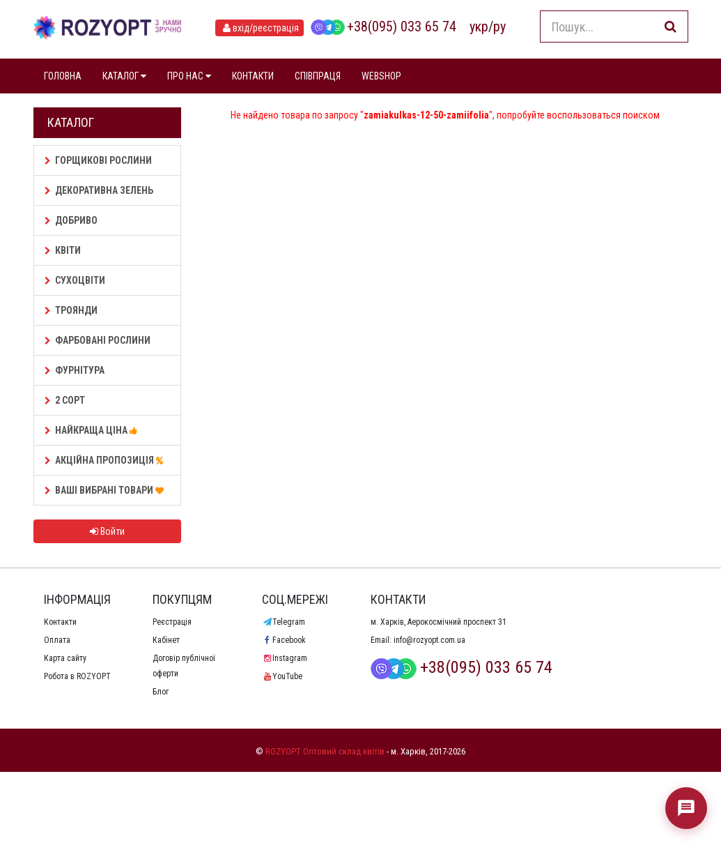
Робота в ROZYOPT (77, 676)
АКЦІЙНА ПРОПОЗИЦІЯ (106, 460)
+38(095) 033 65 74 (383, 26)
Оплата (57, 640)
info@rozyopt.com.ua (429, 640)
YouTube (282, 676)
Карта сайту (65, 658)
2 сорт (65, 400)
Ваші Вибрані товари (106, 490)
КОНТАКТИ (253, 76)
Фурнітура (74, 370)
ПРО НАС (189, 76)
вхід (259, 27)
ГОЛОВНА (63, 76)
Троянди (71, 310)
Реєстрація (172, 622)
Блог (161, 692)
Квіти (63, 250)
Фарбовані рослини (97, 340)
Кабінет (166, 640)
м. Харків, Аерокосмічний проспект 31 (438, 622)
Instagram (284, 658)
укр (479, 26)
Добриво (71, 220)
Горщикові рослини (98, 160)
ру (499, 26)
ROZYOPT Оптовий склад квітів (325, 751)
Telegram (283, 622)
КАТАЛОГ (124, 76)
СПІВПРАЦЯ (318, 76)
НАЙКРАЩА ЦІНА (93, 430)
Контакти (60, 622)
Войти (107, 531)
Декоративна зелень (99, 190)
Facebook (284, 640)
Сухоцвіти (75, 280)
